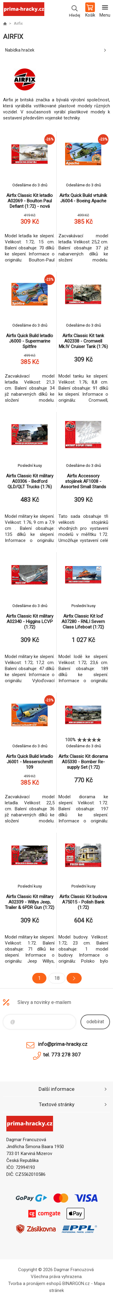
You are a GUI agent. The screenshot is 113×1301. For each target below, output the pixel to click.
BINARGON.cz (76, 1283)
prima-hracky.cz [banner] (23, 10)
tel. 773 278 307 (62, 1055)
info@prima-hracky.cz (62, 1044)
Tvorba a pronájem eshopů (34, 1283)
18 (57, 978)
